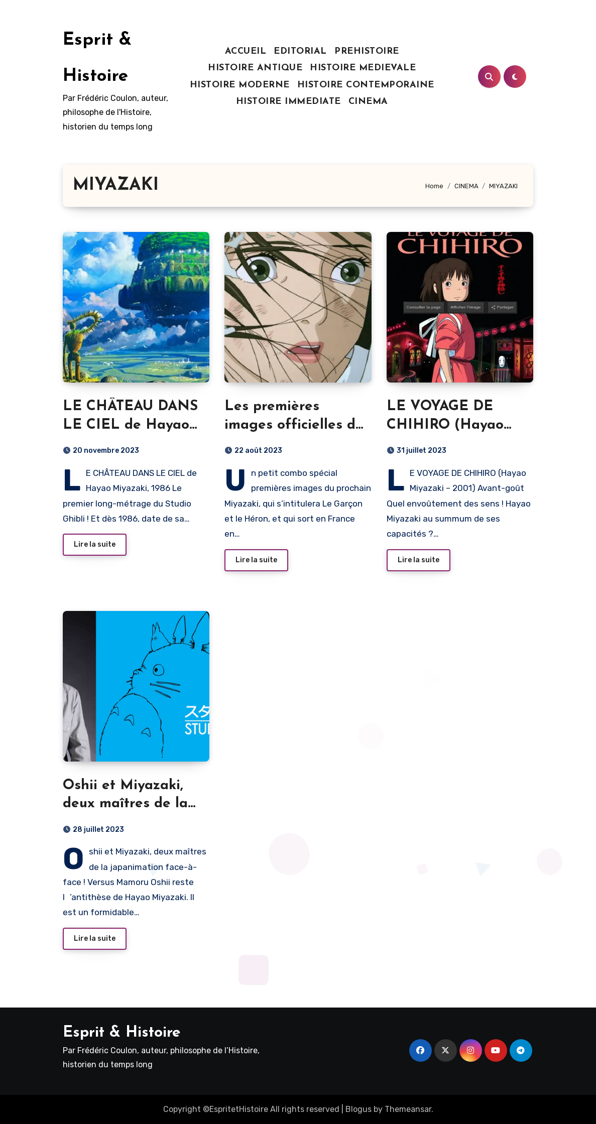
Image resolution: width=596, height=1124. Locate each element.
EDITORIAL (300, 51)
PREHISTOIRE (366, 51)
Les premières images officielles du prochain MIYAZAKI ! (295, 425)
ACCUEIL (246, 51)
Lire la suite (94, 544)
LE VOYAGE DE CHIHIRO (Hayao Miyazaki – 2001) (445, 425)
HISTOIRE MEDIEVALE (363, 68)
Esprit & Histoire (122, 1033)
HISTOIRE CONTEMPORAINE (365, 85)
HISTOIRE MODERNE (240, 85)
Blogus (358, 1109)
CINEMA (368, 101)
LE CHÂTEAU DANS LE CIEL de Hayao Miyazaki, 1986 (130, 425)
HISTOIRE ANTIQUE (255, 68)
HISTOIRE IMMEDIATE (288, 101)
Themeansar (408, 1109)
